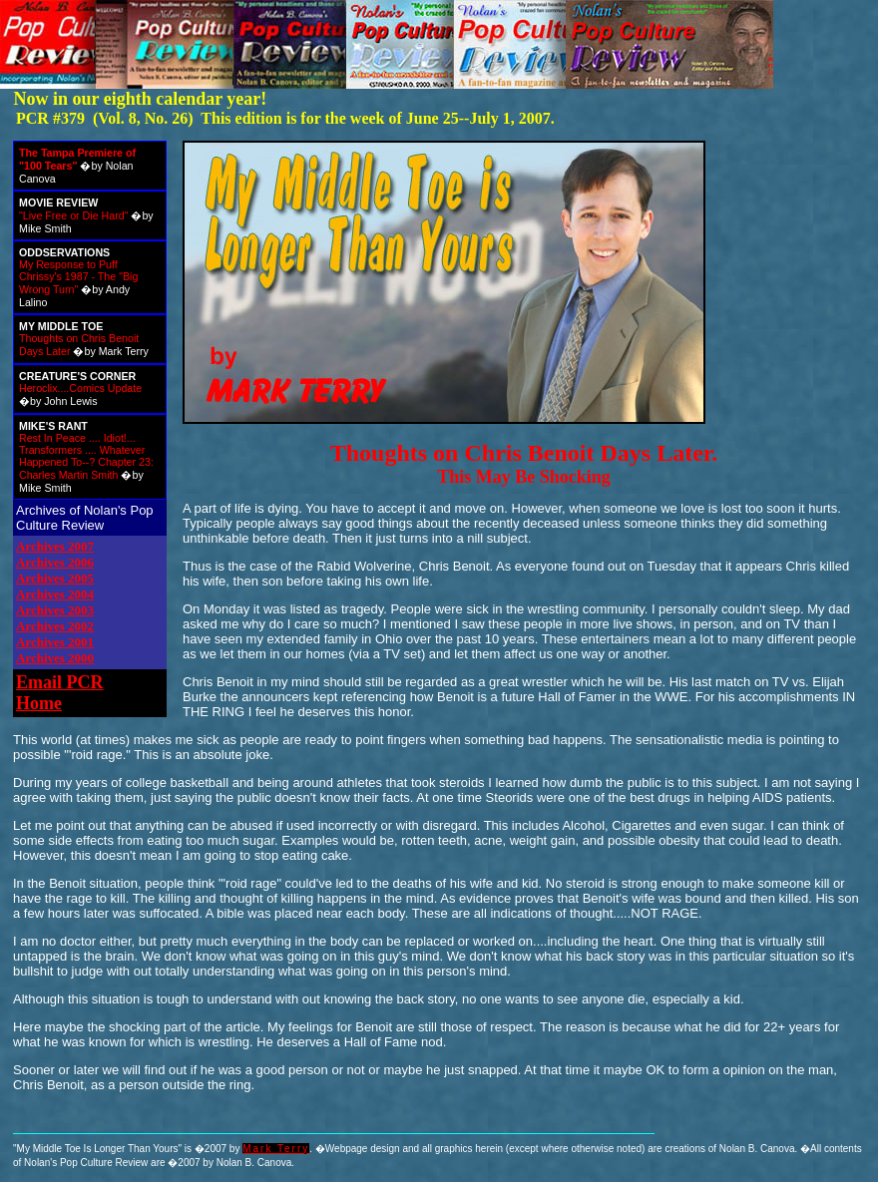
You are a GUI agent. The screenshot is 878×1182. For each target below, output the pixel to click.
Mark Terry (275, 1148)
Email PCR (60, 682)
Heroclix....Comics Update (80, 388)
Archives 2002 (55, 625)
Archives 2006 (55, 562)
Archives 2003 (55, 609)
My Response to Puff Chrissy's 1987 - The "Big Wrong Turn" (78, 276)
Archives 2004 (55, 594)
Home (39, 703)
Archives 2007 (55, 546)
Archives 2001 (55, 641)
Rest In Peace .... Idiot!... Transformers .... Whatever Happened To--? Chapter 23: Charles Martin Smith (86, 456)
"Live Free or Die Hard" (73, 215)
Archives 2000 (55, 657)
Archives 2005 (55, 578)
